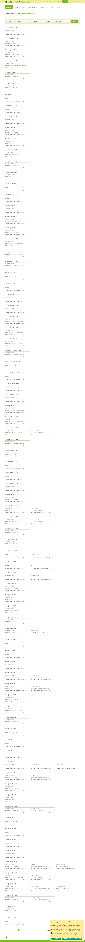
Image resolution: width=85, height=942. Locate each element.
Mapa (47, 7)
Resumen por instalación (19, 7)
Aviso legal (37, 940)
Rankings (53, 7)
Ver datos (65, 1)
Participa (71, 1)
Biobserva (18, 1)
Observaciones (9, 7)
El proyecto (49, 1)
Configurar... (56, 938)
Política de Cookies (51, 940)
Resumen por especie (32, 7)
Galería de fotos (60, 7)
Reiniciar (74, 21)
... (24, 930)
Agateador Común (29, 13)
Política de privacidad (43, 940)
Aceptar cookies (77, 938)
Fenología (41, 7)
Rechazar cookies (67, 938)
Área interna (77, 1)
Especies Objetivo (57, 1)
